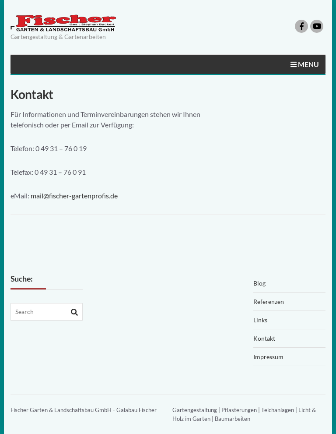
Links (260, 320)
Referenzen (268, 301)
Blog (259, 283)
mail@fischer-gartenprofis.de (74, 195)
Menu (304, 64)
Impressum (268, 356)
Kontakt (264, 338)
